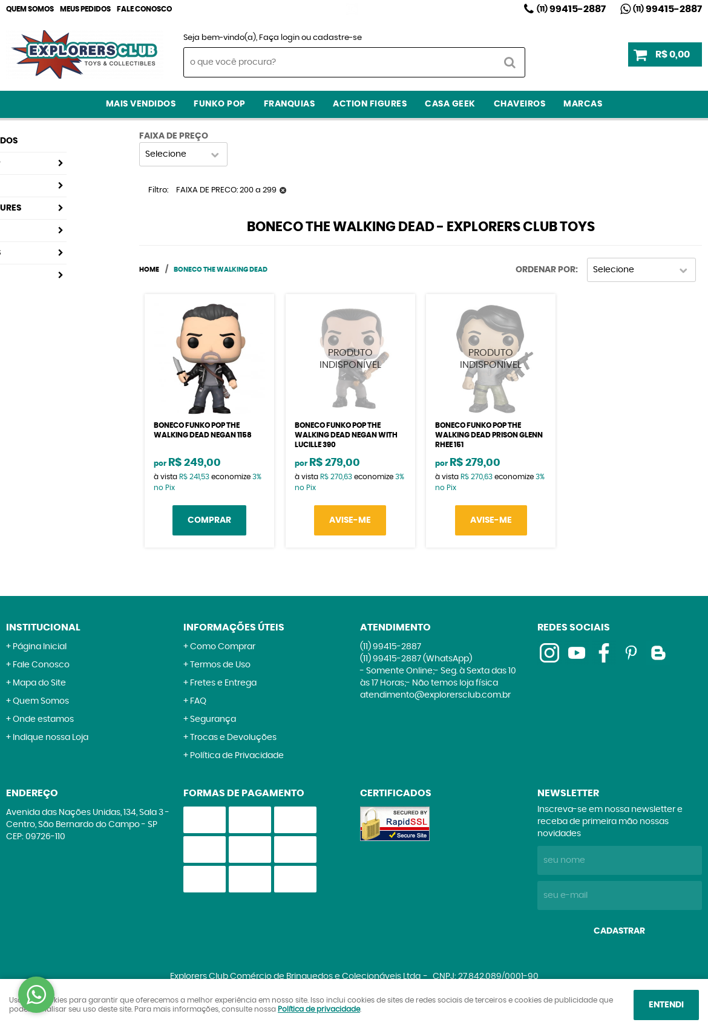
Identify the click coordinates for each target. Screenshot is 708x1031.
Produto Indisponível (350, 358)
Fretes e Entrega (223, 683)
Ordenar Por (545, 270)
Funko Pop (220, 104)
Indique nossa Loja (50, 737)
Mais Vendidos (141, 104)
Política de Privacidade (237, 755)
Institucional (43, 627)
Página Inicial (40, 647)
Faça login (279, 38)
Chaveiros (520, 104)
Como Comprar (222, 647)
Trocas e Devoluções (233, 737)
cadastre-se (337, 38)
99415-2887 (571, 9)
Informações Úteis (233, 627)
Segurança (213, 719)
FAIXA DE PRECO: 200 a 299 (226, 190)
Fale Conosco (144, 9)
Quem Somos (30, 9)
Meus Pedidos (85, 9)
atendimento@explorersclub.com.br (435, 695)
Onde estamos (43, 719)
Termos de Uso (220, 665)
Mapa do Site (39, 683)
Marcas (582, 104)
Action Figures (370, 104)
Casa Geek (450, 104)
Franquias (289, 104)
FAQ (198, 701)
